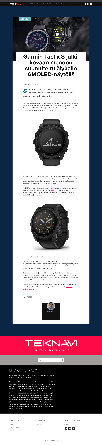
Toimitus (12, 424)
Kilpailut (44, 4)
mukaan (52, 190)
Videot (51, 4)
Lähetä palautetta (14, 427)
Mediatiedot (40, 424)
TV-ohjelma (60, 4)
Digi (38, 4)
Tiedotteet (67, 424)
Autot (31, 4)
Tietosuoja (13, 430)
